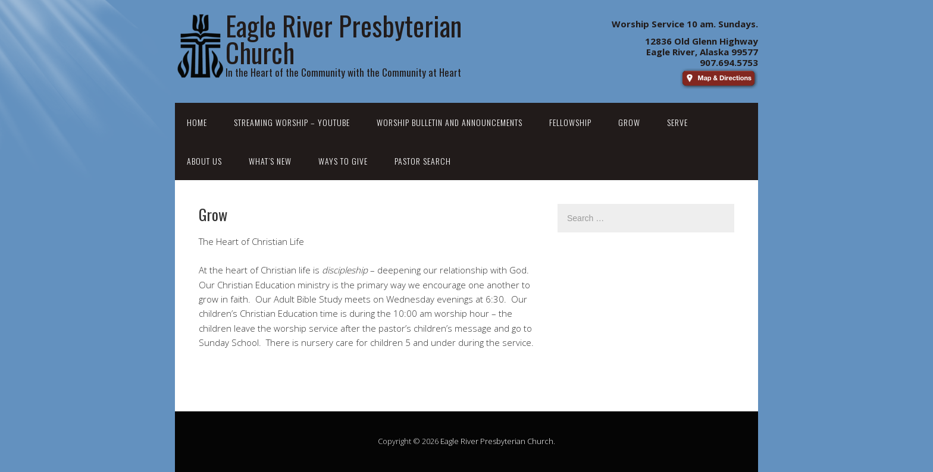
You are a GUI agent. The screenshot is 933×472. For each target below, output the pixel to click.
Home (197, 122)
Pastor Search (423, 161)
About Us (204, 161)
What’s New (270, 161)
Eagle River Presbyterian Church (496, 441)
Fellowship (570, 122)
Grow (629, 122)
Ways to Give (343, 161)
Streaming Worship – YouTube (292, 122)
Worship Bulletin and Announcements (449, 122)
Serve (677, 122)
